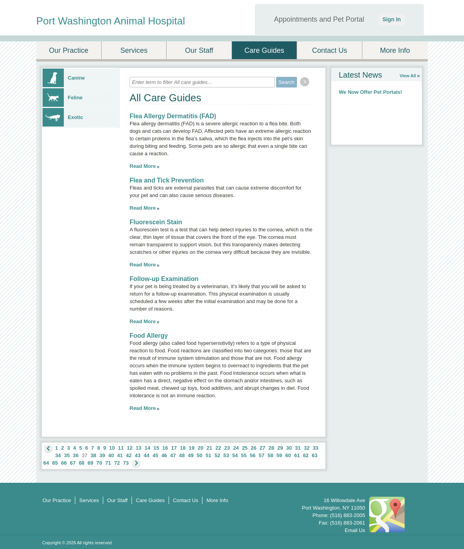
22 (218, 448)
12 (129, 448)
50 (199, 455)
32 (306, 448)
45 (155, 455)
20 (200, 448)
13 (138, 448)
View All (407, 75)
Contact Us (329, 50)
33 (315, 448)
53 (226, 455)
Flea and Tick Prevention (167, 180)
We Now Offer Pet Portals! (370, 92)
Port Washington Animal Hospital (110, 21)
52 (217, 455)
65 (55, 463)
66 (64, 463)
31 (298, 448)
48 (182, 455)
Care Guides (264, 50)
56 (252, 455)
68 (81, 463)
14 (147, 448)
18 (183, 448)
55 (244, 455)
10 (112, 448)
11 (121, 448)
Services (133, 50)
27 (262, 448)
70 (99, 463)
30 (288, 448)
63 (314, 455)
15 (156, 448)
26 (253, 448)
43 (137, 455)
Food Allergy (149, 335)
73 (125, 463)
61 (297, 455)
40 (111, 455)
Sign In (391, 19)
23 (227, 448)
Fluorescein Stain (156, 222)
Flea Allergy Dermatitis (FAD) (173, 116)
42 (129, 455)
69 (90, 463)
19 (191, 448)
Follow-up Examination (164, 278)
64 (46, 463)
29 (280, 448)
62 (305, 455)
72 (117, 463)
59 (279, 455)
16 (165, 448)
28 (271, 448)
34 (58, 455)
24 (236, 448)
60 (288, 455)
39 (102, 455)
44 (146, 455)
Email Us (355, 530)
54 (235, 455)
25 (244, 448)
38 (93, 455)
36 (75, 455)
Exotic (63, 117)
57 (261, 455)
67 (72, 463)
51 (208, 455)
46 (164, 455)
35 (66, 455)
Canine (64, 78)
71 (108, 463)
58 (270, 455)
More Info (395, 50)
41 (119, 455)
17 (173, 448)
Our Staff (199, 50)
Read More (143, 166)
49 (190, 455)
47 (173, 455)
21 (209, 448)
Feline (63, 97)
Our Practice (68, 50)
